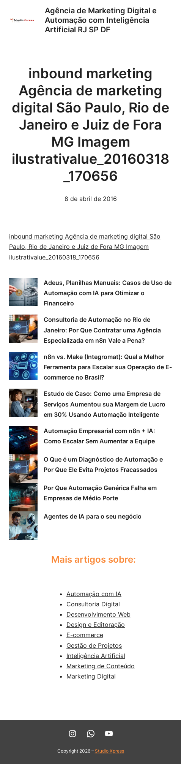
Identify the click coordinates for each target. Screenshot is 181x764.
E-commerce (84, 635)
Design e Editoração (95, 624)
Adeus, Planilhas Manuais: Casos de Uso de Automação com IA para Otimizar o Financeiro (108, 293)
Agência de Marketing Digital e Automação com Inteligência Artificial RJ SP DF (101, 20)
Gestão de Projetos (94, 645)
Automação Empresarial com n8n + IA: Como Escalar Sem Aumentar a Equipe (99, 436)
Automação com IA (93, 594)
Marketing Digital (91, 676)
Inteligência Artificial (95, 656)
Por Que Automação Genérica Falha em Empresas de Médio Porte (100, 493)
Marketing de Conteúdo (100, 666)
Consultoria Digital (93, 604)
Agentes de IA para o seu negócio (93, 516)
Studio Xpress (109, 751)
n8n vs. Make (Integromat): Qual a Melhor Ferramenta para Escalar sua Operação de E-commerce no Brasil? (108, 367)
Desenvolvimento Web (98, 614)
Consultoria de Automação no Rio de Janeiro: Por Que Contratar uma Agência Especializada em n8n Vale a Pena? (102, 330)
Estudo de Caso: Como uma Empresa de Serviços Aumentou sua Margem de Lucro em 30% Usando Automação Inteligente (104, 404)
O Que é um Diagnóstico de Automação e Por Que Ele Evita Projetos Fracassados (103, 464)
